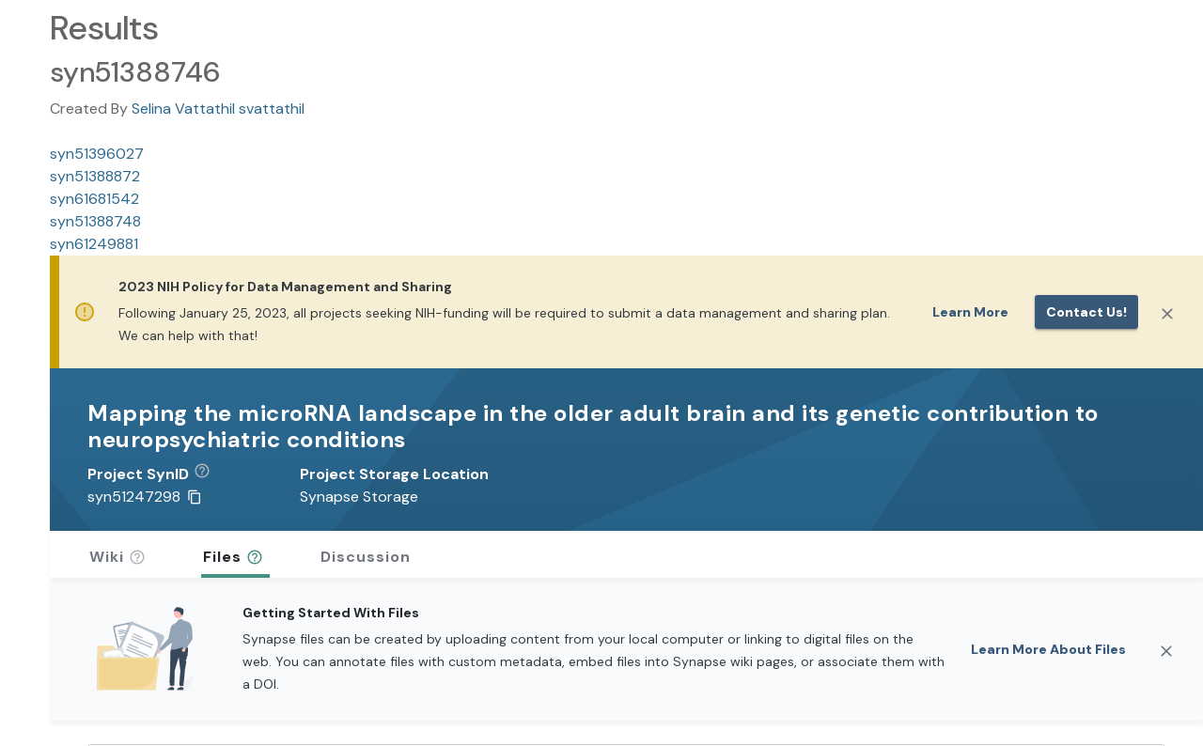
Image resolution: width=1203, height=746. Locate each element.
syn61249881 (94, 244)
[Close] (1167, 314)
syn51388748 (95, 221)
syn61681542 (94, 199)
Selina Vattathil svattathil (218, 108)
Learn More (970, 311)
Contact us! (1086, 311)
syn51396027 (97, 153)
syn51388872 (95, 176)
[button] (209, 474)
